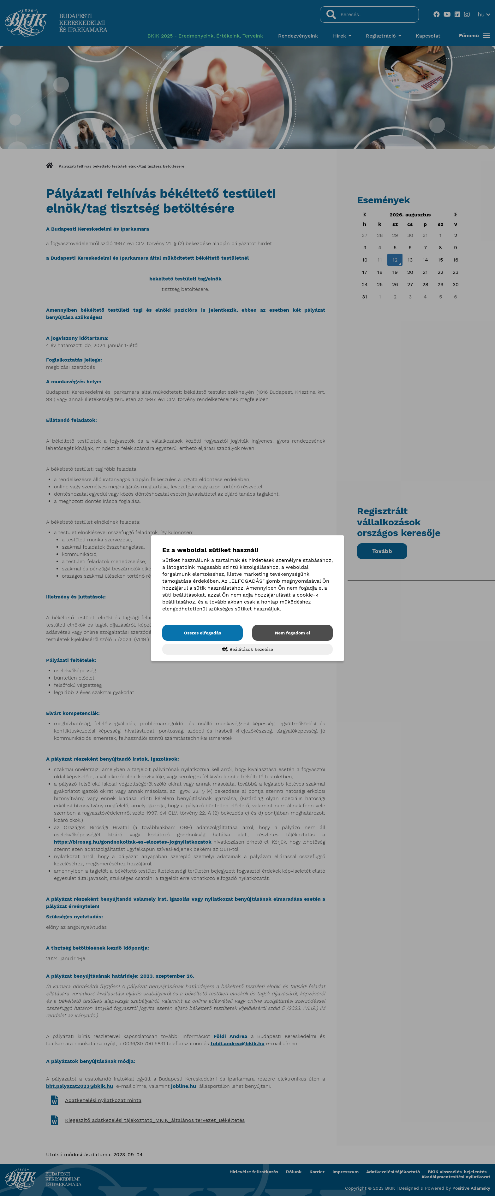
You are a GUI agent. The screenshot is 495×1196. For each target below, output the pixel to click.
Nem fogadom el (292, 632)
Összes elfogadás (202, 632)
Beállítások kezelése (247, 649)
